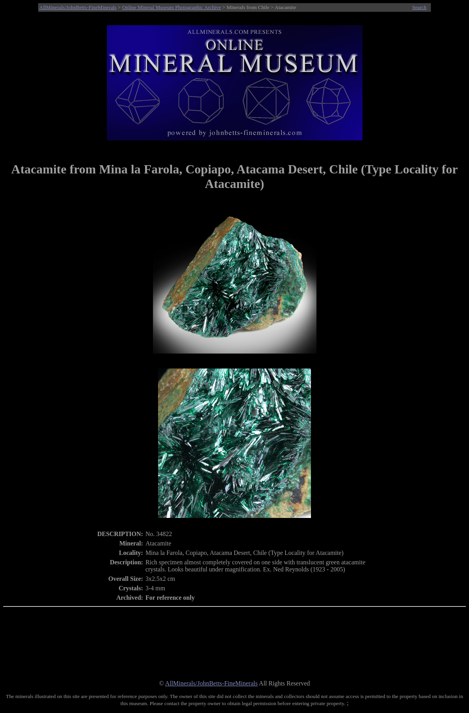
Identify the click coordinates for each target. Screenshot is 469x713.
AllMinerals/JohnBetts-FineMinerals (77, 7)
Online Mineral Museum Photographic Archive (171, 7)
